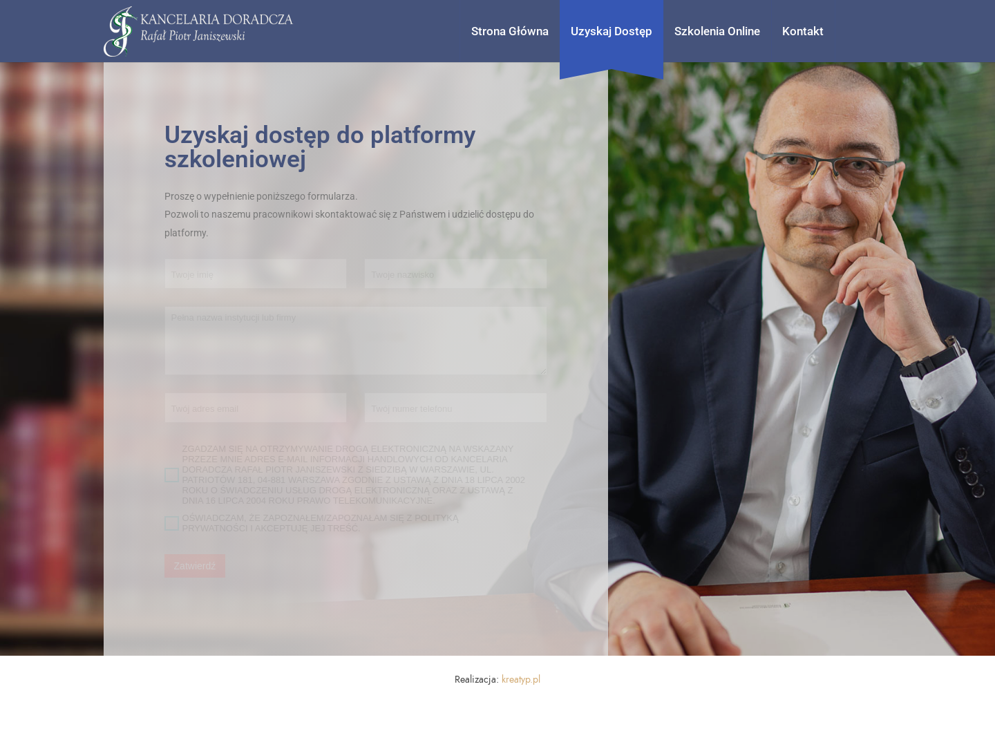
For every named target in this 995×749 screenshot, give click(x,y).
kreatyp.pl (521, 679)
